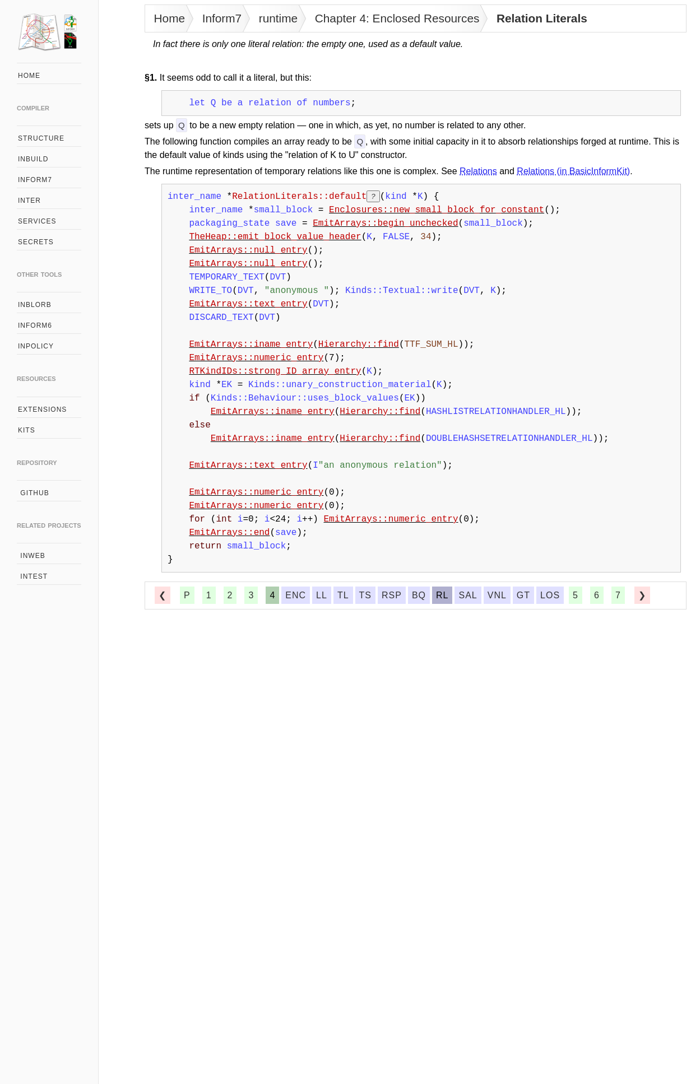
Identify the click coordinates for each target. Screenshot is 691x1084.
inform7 (35, 180)
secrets (36, 242)
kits (26, 430)
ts (365, 595)
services (37, 221)
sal (467, 595)
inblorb (35, 305)
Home (169, 18)
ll (321, 595)
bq (419, 595)
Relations (478, 171)
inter (29, 200)
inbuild (33, 159)
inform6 (35, 325)
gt (523, 595)
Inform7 (222, 18)
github (33, 493)
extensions (42, 409)
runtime (278, 18)
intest (33, 576)
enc (295, 595)
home (29, 76)
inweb (31, 556)
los (550, 595)
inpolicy (36, 346)
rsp (392, 595)
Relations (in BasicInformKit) (573, 171)
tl (343, 595)
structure (41, 138)
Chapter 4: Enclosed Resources (397, 18)
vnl (497, 595)
